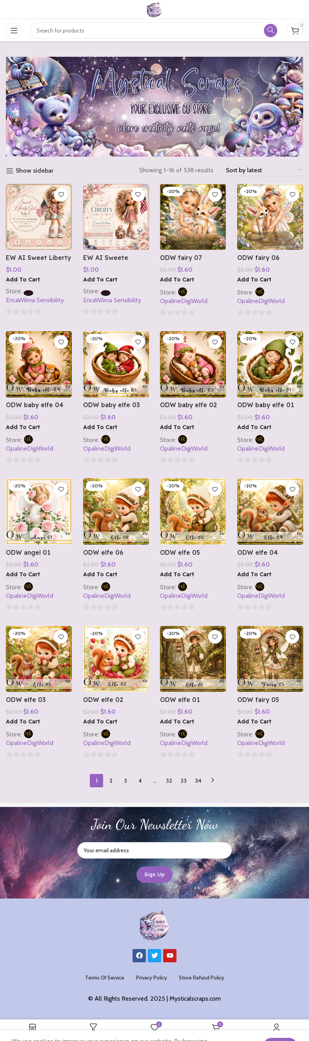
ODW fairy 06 (259, 257)
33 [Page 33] (183, 780)
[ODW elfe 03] (38, 659)
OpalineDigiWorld (184, 300)
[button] (23, 279)
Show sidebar (34, 171)
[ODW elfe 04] (270, 512)
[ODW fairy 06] (270, 216)
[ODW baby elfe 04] (38, 364)
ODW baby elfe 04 (35, 405)
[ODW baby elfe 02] (193, 364)
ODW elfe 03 (26, 700)
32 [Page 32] (169, 780)
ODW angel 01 (28, 552)
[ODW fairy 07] (193, 216)
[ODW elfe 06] (116, 512)
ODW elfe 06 (103, 552)
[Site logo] (154, 9)
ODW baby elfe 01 (267, 405)
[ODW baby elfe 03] (116, 364)
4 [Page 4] (140, 780)
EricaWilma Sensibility (35, 299)
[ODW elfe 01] (193, 659)
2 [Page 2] (111, 780)
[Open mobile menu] (14, 30)
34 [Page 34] (198, 780)
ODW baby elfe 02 (189, 405)
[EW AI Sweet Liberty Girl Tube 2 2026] (38, 216)
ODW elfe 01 (180, 700)
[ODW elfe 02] (116, 659)
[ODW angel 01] (38, 512)
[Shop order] (264, 170)
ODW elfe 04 (258, 552)
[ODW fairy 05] (270, 659)
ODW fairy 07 (181, 257)
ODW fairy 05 (259, 700)
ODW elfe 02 (103, 700)
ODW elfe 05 (180, 552)
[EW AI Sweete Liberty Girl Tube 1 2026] (116, 216)
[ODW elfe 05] (193, 512)
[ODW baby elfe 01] (270, 364)
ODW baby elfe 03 (112, 405)
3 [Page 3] (125, 780)
